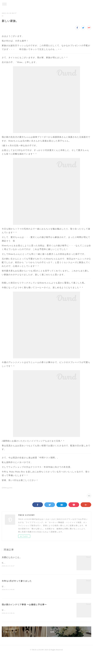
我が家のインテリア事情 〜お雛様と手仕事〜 (24, 605)
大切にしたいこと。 (12, 557)
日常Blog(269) (7, 488)
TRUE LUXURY (46, 4)
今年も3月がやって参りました (17, 581)
